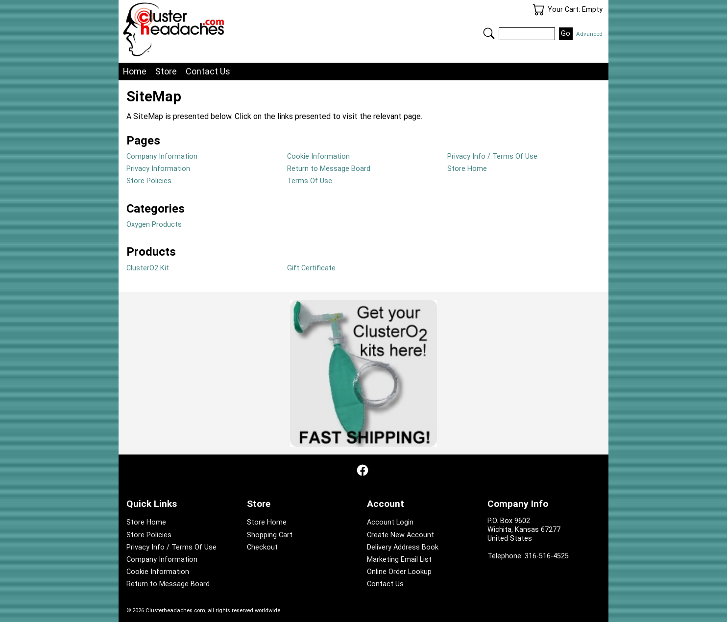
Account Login (390, 522)
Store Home (467, 169)
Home (134, 71)
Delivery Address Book (402, 547)
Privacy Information (158, 169)
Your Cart (538, 10)
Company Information (161, 156)
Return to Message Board (328, 169)
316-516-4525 (547, 556)
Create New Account (400, 535)
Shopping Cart (269, 535)
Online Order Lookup (399, 572)
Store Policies (148, 181)
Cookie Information (318, 156)
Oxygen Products (154, 224)
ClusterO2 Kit (147, 268)
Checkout (262, 547)
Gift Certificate (311, 268)
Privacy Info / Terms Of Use (492, 156)
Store (166, 71)
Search (489, 33)
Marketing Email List (399, 559)
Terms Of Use (309, 181)
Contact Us (208, 71)
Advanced (589, 33)
